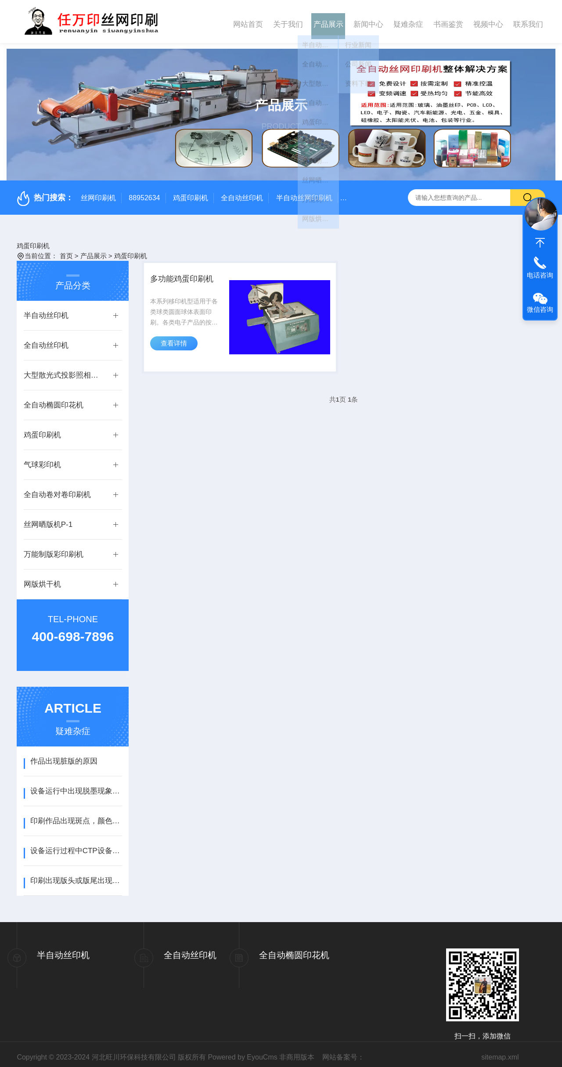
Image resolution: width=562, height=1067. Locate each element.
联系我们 (528, 21)
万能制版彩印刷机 (53, 548)
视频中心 (488, 21)
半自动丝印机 (46, 310)
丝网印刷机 (98, 192)
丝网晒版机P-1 (48, 519)
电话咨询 (540, 275)
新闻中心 (368, 21)
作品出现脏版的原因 (63, 755)
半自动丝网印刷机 (304, 192)
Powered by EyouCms (242, 1051)
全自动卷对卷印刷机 (57, 489)
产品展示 (328, 21)
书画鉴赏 (448, 21)
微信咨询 (540, 309)
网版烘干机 (42, 578)
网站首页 (248, 21)
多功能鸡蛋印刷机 (187, 276)
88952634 (144, 192)
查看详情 (176, 348)
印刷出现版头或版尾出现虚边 (76, 875)
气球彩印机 (42, 459)
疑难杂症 (408, 21)
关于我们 (288, 21)
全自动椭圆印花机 (53, 399)
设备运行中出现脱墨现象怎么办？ (76, 785)
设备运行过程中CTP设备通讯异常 (76, 845)
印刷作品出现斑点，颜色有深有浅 (76, 815)
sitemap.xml (500, 1051)
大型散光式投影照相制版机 (64, 369)
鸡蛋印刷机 (190, 192)
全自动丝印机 (242, 192)
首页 (66, 250)
